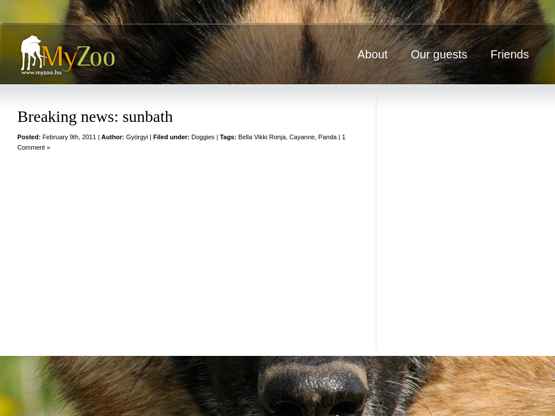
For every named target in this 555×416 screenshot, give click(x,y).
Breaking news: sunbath (95, 116)
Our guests (438, 54)
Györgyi (137, 136)
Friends (509, 54)
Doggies (202, 136)
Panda (328, 136)
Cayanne (301, 136)
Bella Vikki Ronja (262, 136)
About (372, 54)
